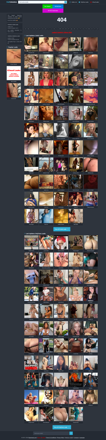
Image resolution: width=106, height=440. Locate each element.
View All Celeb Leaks (62, 229)
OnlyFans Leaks (83, 2)
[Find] (71, 433)
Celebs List (73, 2)
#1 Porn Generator (53, 10)
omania (11, 2)
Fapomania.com (32, 437)
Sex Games (47, 6)
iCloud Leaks (94, 2)
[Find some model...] (51, 433)
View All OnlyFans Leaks (62, 427)
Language (82, 437)
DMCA (43, 437)
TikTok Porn (58, 6)
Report (39, 437)
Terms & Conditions (51, 437)
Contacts (76, 437)
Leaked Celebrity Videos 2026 (62, 32)
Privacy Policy (60, 437)
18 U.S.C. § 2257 (69, 437)
